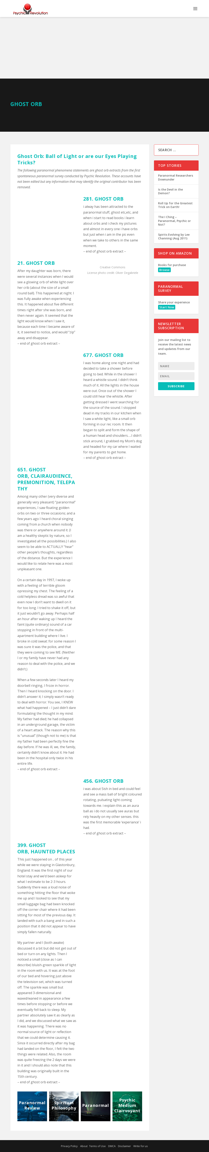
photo (102, 273)
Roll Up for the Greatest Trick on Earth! (175, 205)
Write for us (140, 1146)
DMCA (112, 1146)
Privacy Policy (69, 1146)
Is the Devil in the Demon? (170, 191)
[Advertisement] (104, 48)
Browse (164, 270)
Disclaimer (124, 1146)
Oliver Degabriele (127, 273)
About (84, 1146)
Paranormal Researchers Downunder (175, 177)
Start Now (166, 307)
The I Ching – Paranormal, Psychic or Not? (174, 220)
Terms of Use (97, 1146)
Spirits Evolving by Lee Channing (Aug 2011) (174, 236)
